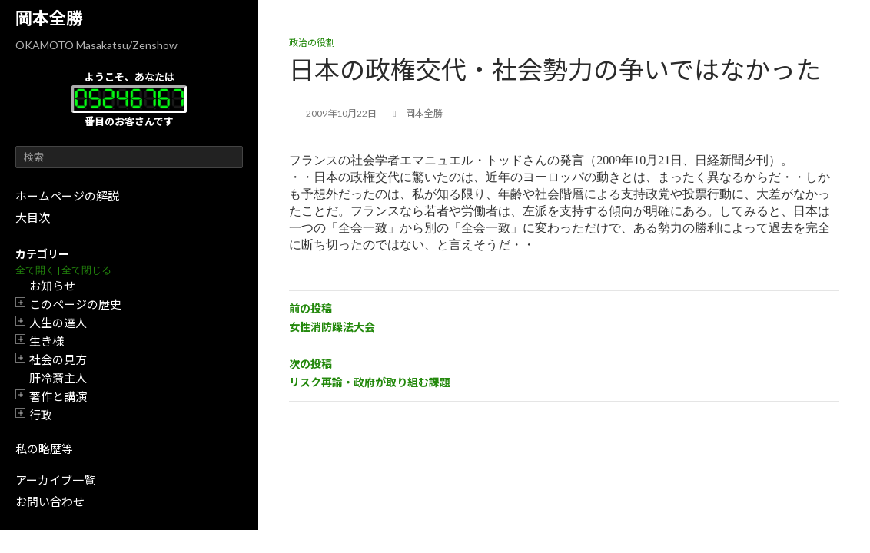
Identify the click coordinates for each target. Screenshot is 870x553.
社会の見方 (58, 359)
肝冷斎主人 (58, 378)
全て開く (35, 270)
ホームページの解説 (67, 196)
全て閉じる (86, 270)
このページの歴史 (75, 304)
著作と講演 (58, 396)
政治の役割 (312, 42)
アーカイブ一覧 (55, 480)
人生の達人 (58, 322)
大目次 (32, 217)
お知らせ (52, 286)
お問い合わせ (50, 501)
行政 (40, 415)
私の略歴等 (44, 448)
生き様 (46, 341)
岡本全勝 (49, 18)
